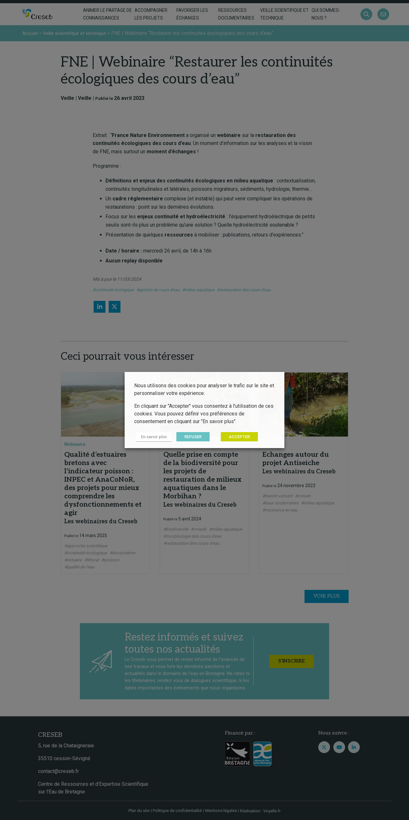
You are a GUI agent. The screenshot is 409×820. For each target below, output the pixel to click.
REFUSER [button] (189, 437)
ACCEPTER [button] (236, 437)
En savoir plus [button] (152, 437)
